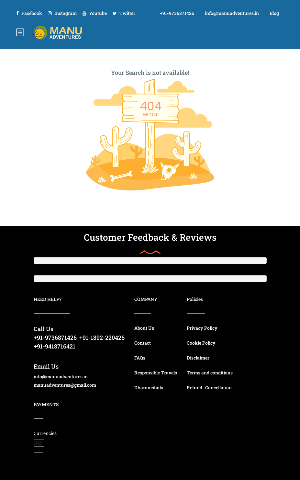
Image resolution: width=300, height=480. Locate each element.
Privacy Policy (202, 328)
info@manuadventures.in (232, 13)
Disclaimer (198, 358)
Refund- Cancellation (209, 387)
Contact (142, 343)
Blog (274, 13)
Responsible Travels (155, 373)
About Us (144, 328)
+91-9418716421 (54, 346)
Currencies (45, 433)
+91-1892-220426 (102, 337)
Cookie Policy (201, 343)
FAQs (139, 358)
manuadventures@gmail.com (65, 385)
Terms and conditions (210, 373)
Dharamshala (148, 387)
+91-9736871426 (177, 13)
